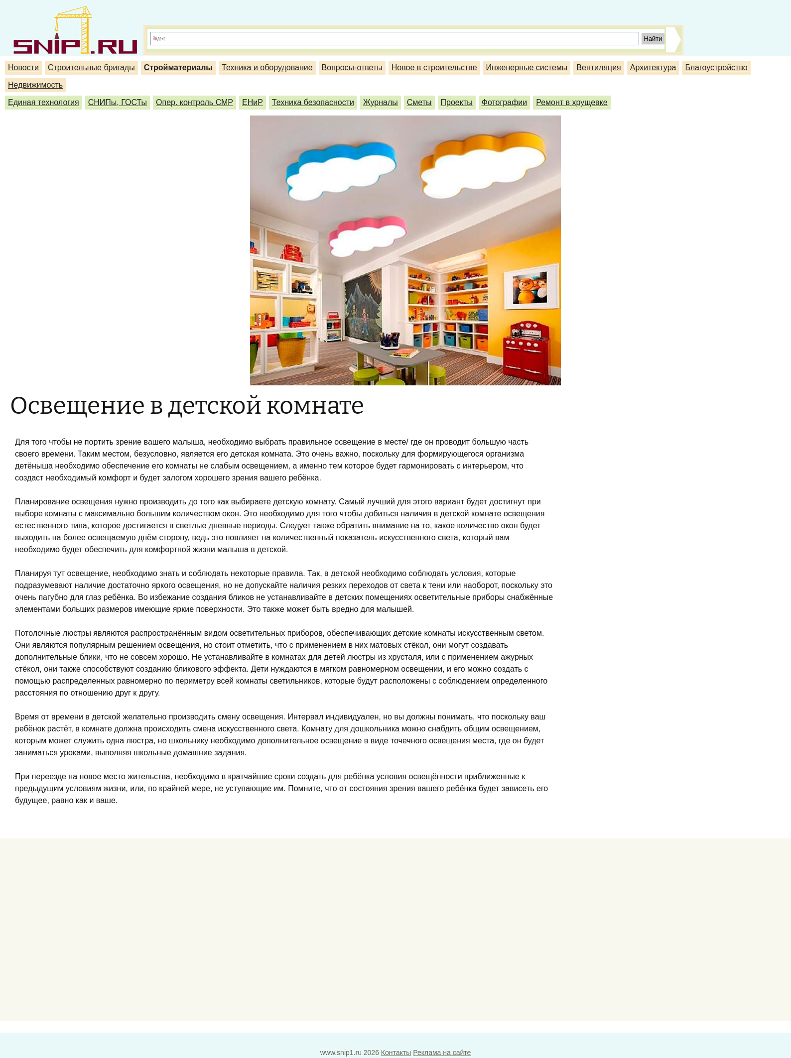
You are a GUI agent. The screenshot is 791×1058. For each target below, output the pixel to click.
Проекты (457, 102)
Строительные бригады (91, 67)
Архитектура (653, 67)
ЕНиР (252, 102)
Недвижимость (35, 85)
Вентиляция (598, 67)
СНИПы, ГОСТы (117, 102)
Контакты (396, 1053)
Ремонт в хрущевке (572, 102)
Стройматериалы (178, 67)
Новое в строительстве (434, 67)
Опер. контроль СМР (194, 102)
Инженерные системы (527, 67)
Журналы (380, 102)
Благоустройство (716, 67)
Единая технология (43, 102)
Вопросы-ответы (352, 67)
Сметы (419, 102)
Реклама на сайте (442, 1053)
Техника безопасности (313, 102)
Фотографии (504, 102)
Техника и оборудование (267, 67)
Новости (23, 67)
